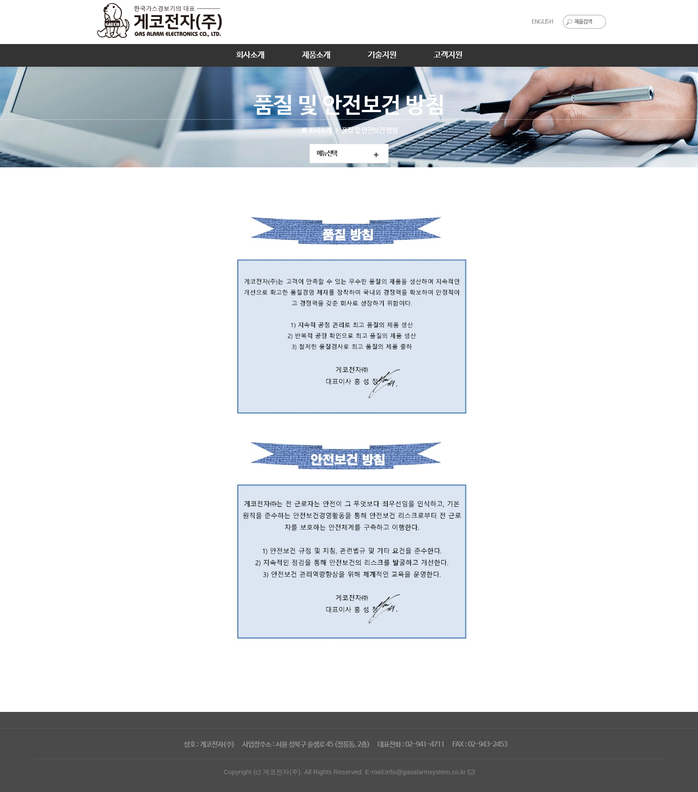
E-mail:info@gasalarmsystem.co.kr (420, 772)
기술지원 (382, 55)
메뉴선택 (327, 153)
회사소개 (250, 55)
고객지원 (448, 55)
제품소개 (316, 55)
